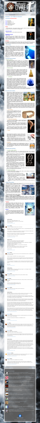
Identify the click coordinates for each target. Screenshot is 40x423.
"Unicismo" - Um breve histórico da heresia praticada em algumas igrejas (19, 376)
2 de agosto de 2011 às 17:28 (11, 284)
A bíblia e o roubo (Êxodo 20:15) (13, 405)
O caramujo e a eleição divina (13, 393)
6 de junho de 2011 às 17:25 (11, 223)
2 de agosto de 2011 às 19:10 (11, 289)
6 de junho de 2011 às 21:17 (11, 265)
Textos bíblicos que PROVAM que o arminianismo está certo (17, 401)
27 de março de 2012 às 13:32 (11, 336)
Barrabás (8, 225)
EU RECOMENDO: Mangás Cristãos (14, 409)
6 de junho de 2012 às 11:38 (11, 350)
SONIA (8, 278)
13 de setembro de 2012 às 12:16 (11, 364)
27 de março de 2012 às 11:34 (11, 327)
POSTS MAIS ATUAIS (8, 367)
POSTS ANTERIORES (31, 367)
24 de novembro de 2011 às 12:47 (12, 311)
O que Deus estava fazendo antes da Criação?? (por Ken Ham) (18, 380)
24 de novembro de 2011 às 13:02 (12, 320)
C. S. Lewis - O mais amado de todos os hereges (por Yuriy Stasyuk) (18, 372)
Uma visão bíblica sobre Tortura (13, 397)
